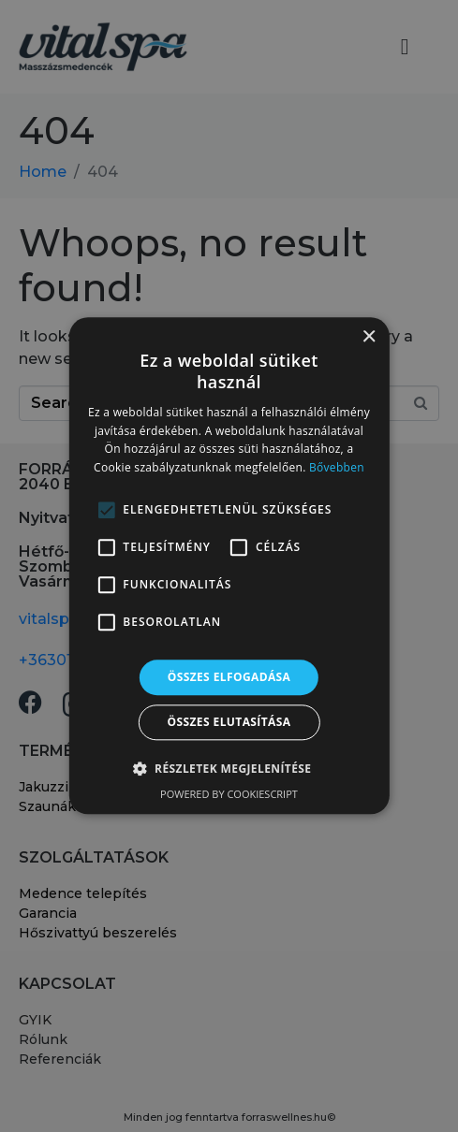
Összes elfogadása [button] (229, 677)
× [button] (369, 337)
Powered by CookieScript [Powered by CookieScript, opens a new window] (229, 795)
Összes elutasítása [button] (229, 723)
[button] (229, 769)
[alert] (229, 566)
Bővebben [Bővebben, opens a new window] (336, 467)
